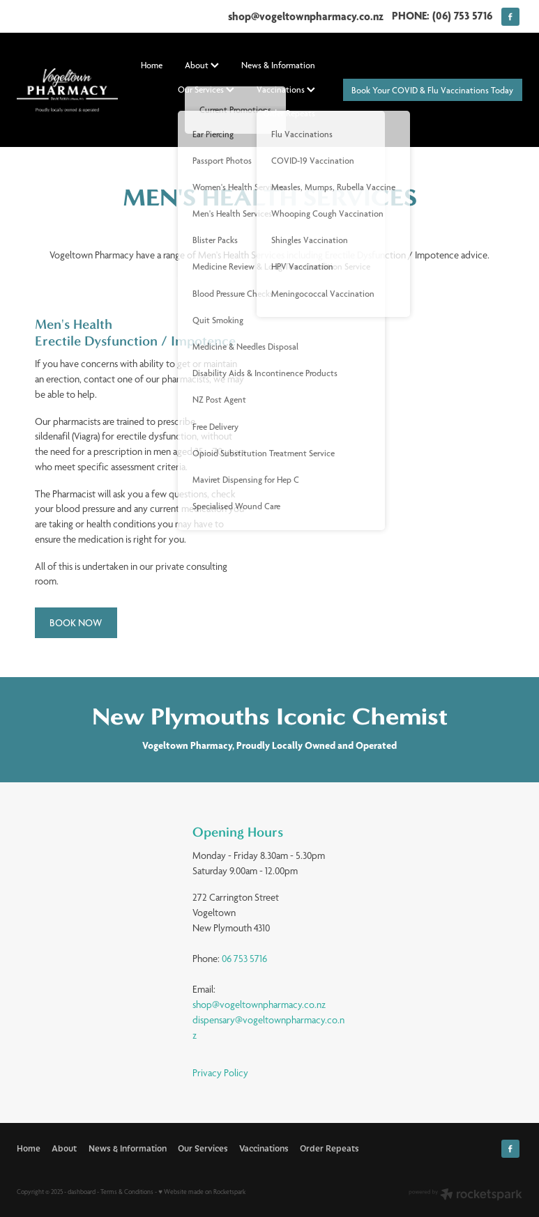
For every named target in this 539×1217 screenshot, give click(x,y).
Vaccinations (286, 89)
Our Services (206, 89)
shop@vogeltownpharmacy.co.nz (306, 15)
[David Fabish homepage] (67, 90)
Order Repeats (289, 113)
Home (151, 65)
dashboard (82, 1191)
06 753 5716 (244, 958)
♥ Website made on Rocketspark (201, 1191)
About (202, 65)
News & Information (278, 65)
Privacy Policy (220, 1072)
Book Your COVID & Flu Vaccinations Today (432, 90)
